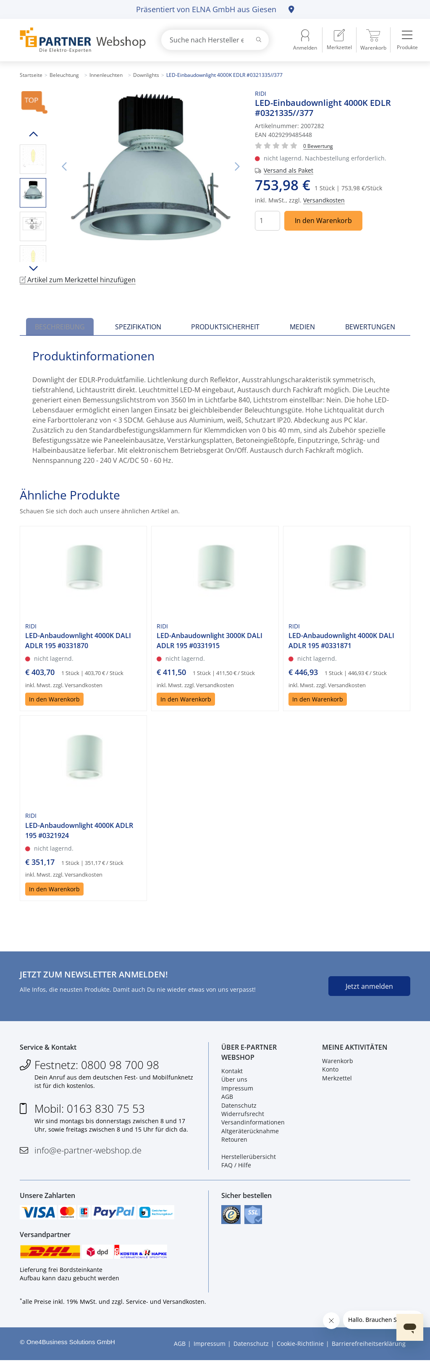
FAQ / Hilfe (236, 1167)
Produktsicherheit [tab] (225, 326)
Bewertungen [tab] (370, 326)
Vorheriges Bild (64, 166)
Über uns (234, 1081)
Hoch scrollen (33, 134)
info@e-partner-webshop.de (88, 1152)
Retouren (234, 1141)
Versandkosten (324, 200)
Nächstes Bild (237, 166)
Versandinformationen (253, 1124)
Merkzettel (337, 1080)
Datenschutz (239, 1107)
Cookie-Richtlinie (300, 1349)
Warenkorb (337, 1063)
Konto (330, 1071)
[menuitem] (339, 40)
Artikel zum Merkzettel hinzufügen (78, 279)
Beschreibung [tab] (60, 326)
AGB (227, 1099)
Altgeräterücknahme (250, 1133)
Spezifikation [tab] (138, 326)
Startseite (31, 75)
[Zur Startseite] (81, 40)
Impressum (237, 1090)
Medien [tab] (302, 326)
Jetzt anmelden (369, 986)
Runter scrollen (33, 268)
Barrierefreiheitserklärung (369, 1349)
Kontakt (232, 1073)
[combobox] (215, 40)
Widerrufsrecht (242, 1116)
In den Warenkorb (323, 220)
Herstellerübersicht (248, 1159)
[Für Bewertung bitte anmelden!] (318, 146)
